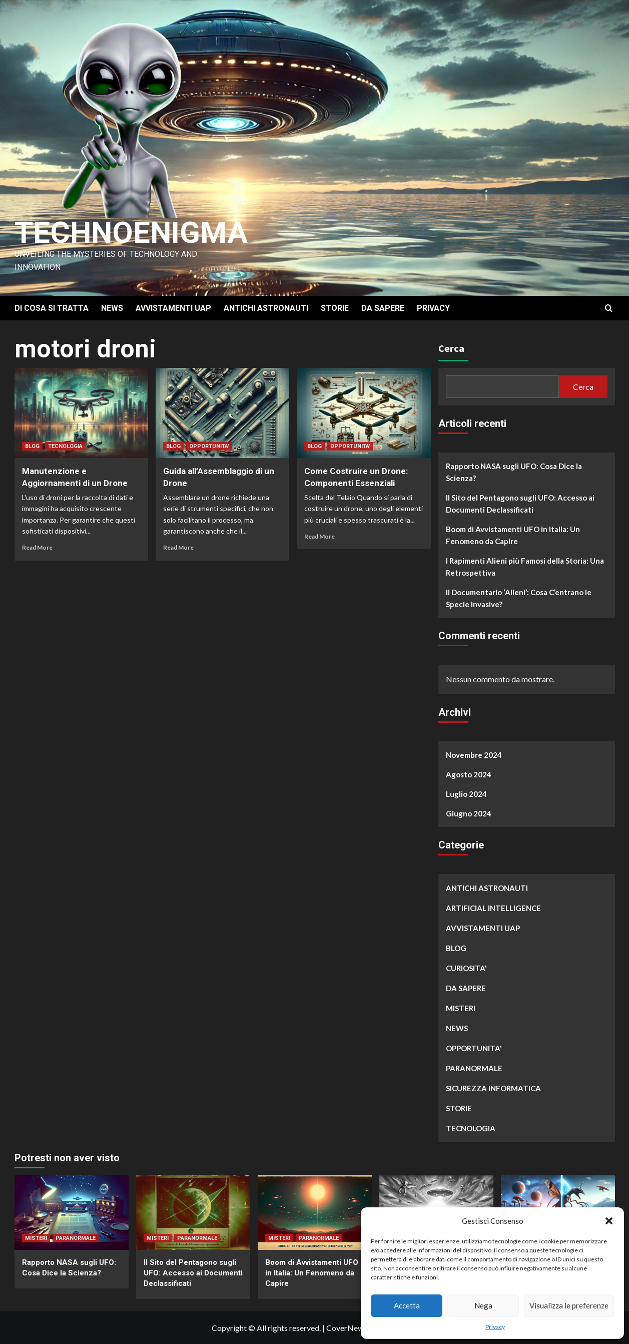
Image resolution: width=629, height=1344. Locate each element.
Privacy (495, 1326)
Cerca (451, 348)
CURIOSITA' (466, 968)
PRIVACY (433, 308)
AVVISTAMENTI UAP (173, 308)
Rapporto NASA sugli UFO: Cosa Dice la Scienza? (514, 472)
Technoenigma (131, 232)
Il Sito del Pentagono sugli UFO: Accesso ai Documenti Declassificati (520, 503)
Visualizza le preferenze (568, 1305)
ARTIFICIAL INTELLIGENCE (493, 908)
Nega (483, 1305)
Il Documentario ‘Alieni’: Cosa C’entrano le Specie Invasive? (518, 598)
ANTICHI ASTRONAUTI (266, 308)
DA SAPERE (382, 308)
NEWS (112, 308)
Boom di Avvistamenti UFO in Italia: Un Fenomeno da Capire (513, 535)
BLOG (32, 446)
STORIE (335, 308)
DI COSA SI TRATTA (52, 308)
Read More (37, 547)
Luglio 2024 (466, 793)
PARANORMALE (474, 1068)
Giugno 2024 (468, 813)
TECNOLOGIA (65, 446)
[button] (609, 1221)
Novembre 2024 (474, 754)
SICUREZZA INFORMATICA (493, 1088)
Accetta (407, 1305)
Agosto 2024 (468, 774)
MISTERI (460, 1008)
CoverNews (346, 1327)
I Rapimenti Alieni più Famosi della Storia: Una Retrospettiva (525, 566)
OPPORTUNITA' (209, 446)
